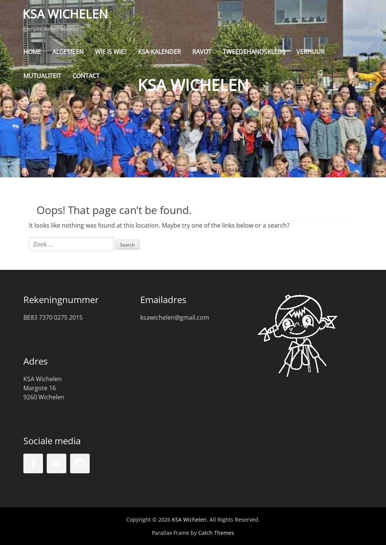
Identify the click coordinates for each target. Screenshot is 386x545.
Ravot (201, 53)
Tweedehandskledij (254, 53)
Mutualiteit (42, 77)
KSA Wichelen (66, 14)
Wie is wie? (111, 53)
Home (32, 53)
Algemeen (68, 53)
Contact (86, 77)
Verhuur (310, 53)
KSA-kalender (159, 53)
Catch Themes (216, 532)
